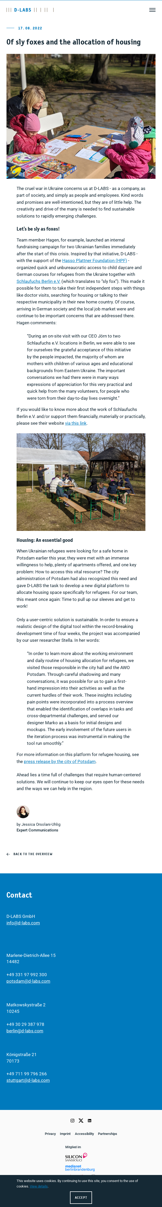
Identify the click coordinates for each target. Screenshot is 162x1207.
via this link (76, 423)
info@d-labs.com (23, 922)
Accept (81, 1197)
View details (39, 1186)
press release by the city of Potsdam (60, 761)
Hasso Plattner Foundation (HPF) (94, 260)
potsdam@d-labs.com (28, 981)
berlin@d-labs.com (24, 1030)
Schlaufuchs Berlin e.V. (38, 281)
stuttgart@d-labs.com (28, 1080)
